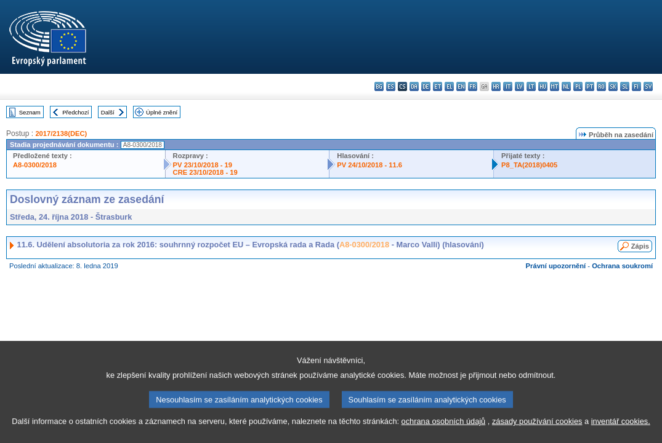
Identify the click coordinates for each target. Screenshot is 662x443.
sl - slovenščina (624, 86)
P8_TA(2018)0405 (529, 165)
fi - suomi (636, 86)
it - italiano (507, 86)
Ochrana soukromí (622, 265)
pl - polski (578, 86)
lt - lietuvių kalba (531, 86)
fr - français (472, 86)
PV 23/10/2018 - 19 (202, 165)
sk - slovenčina (613, 86)
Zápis (640, 246)
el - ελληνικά (449, 86)
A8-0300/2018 (35, 165)
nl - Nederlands (566, 86)
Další (108, 112)
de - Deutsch (425, 86)
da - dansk (414, 86)
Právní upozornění (556, 265)
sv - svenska (648, 86)
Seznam (30, 112)
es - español (390, 86)
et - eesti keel (437, 86)
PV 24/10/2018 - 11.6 (369, 165)
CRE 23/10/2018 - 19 (205, 172)
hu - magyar (542, 86)
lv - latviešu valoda (519, 86)
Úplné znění (161, 112)
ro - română (601, 86)
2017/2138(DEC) (61, 133)
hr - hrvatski (496, 86)
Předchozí (75, 112)
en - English (461, 86)
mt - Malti (554, 86)
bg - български (379, 86)
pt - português (589, 86)
